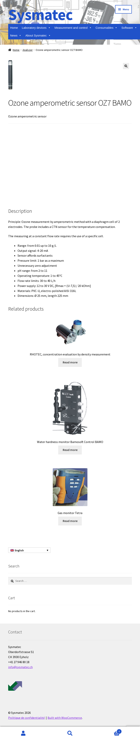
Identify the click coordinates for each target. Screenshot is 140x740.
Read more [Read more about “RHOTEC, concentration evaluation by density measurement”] (70, 362)
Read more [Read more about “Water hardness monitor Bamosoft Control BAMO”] (70, 450)
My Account (23, 733)
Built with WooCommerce (65, 718)
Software (129, 28)
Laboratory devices (36, 28)
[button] (126, 66)
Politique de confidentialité (26, 718)
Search (70, 733)
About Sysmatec (38, 35)
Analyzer (28, 50)
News (16, 35)
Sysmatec (40, 14)
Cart (107, 730)
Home (14, 27)
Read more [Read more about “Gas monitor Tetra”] (70, 521)
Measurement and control (73, 28)
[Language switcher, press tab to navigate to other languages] (29, 550)
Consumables (107, 28)
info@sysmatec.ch (20, 667)
